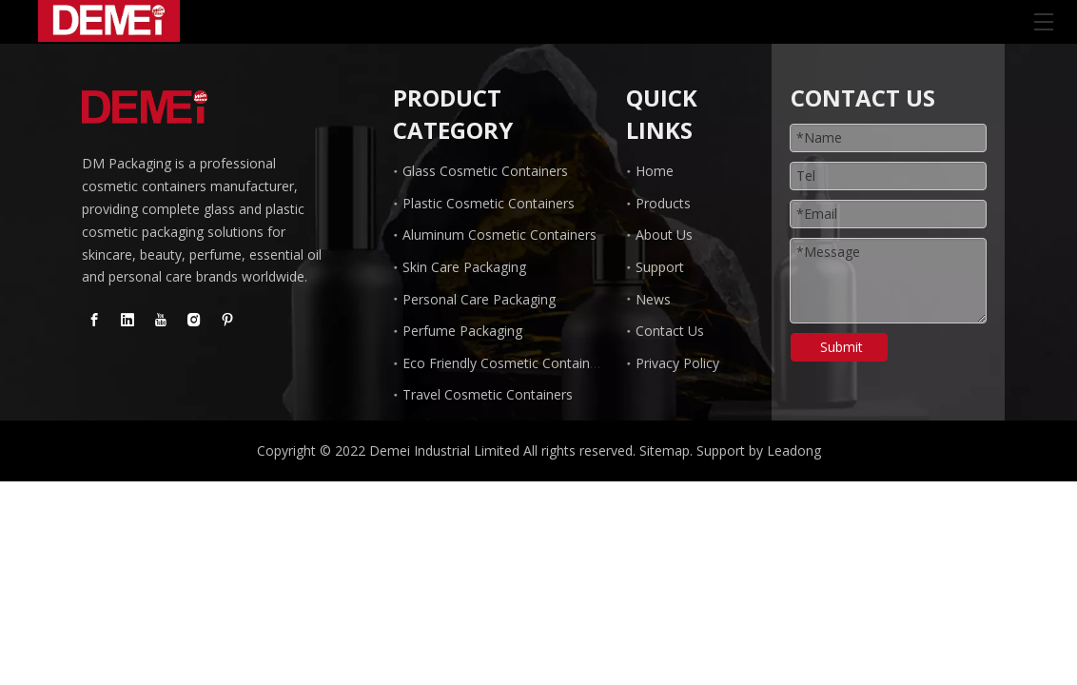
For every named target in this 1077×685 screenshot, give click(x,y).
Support (660, 267)
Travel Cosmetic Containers (487, 394)
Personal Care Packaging (479, 299)
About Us (664, 234)
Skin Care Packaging (464, 267)
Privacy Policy (677, 363)
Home (655, 171)
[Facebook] (94, 319)
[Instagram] (194, 319)
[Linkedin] (127, 319)
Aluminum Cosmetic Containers (499, 234)
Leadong (794, 450)
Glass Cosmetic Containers (485, 171)
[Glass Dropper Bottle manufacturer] (144, 107)
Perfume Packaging (462, 331)
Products (663, 203)
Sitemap (664, 450)
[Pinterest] (227, 319)
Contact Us (670, 331)
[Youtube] (160, 319)
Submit (841, 347)
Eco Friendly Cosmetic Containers (505, 363)
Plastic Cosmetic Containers (488, 203)
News (653, 299)
